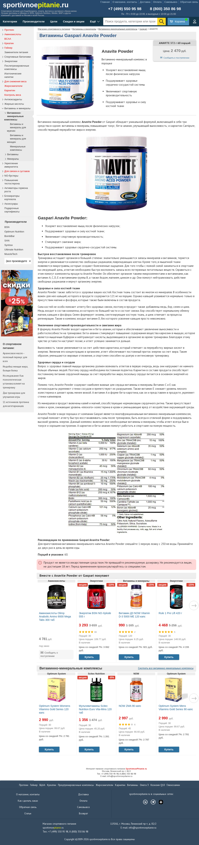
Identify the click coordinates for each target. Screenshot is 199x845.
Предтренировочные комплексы (76, 785)
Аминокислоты (12, 34)
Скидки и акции (73, 21)
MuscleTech (10, 254)
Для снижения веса (15, 81)
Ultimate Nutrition (13, 249)
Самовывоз (170, 2)
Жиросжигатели (13, 86)
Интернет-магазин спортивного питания (116, 768)
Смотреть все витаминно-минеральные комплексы (166, 668)
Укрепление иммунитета (11, 165)
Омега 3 (144, 785)
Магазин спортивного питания (54, 28)
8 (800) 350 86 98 (165, 9)
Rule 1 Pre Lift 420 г (170, 613)
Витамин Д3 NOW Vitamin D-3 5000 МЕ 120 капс (134, 615)
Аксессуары (11, 203)
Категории (10, 21)
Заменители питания (16, 52)
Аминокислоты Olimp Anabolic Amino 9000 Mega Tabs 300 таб (55, 616)
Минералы (13, 159)
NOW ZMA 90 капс (130, 705)
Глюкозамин (173, 785)
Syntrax (8, 245)
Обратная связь (189, 2)
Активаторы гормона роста (16, 190)
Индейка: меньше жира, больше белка (15, 368)
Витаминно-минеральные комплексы (117, 28)
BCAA (7, 38)
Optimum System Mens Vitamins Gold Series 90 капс (176, 707)
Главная (105, 2)
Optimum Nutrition (14, 231)
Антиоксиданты (13, 99)
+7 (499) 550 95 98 (124, 9)
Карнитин (9, 90)
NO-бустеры (11, 175)
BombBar (9, 236)
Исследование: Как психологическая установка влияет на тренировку (14, 381)
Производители (34, 21)
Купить (89, 657)
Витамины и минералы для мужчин (16, 127)
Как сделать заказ (28, 800)
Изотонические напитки (13, 75)
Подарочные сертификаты (12, 210)
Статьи (27, 813)
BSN (7, 227)
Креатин (9, 43)
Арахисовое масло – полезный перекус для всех (15, 357)
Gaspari (143, 28)
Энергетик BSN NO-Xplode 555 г (95, 615)
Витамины (13, 154)
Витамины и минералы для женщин (16, 138)
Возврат (83, 813)
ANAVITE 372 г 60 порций (174, 43)
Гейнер (8, 47)
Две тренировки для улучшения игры (14, 394)
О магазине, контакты (125, 2)
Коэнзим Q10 (158, 785)
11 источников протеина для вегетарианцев (16, 404)
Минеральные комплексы (18, 148)
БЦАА (42, 785)
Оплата (157, 2)
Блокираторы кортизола (12, 197)
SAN (7, 240)
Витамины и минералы (84, 28)
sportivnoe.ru (36, 5)
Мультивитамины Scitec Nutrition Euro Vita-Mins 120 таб (95, 709)
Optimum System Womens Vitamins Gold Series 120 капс (54, 709)
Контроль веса (12, 94)
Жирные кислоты (14, 103)
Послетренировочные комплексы (16, 67)
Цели (53, 21)
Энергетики (10, 61)
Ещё (93, 21)
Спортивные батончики (17, 56)
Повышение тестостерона (12, 182)
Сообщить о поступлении (176, 57)
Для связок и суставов (17, 171)
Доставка (145, 2)
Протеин (9, 29)
